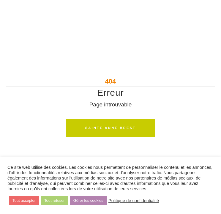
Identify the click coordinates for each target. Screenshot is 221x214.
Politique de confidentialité (133, 200)
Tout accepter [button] (24, 200)
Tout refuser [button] (54, 200)
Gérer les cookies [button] (88, 200)
